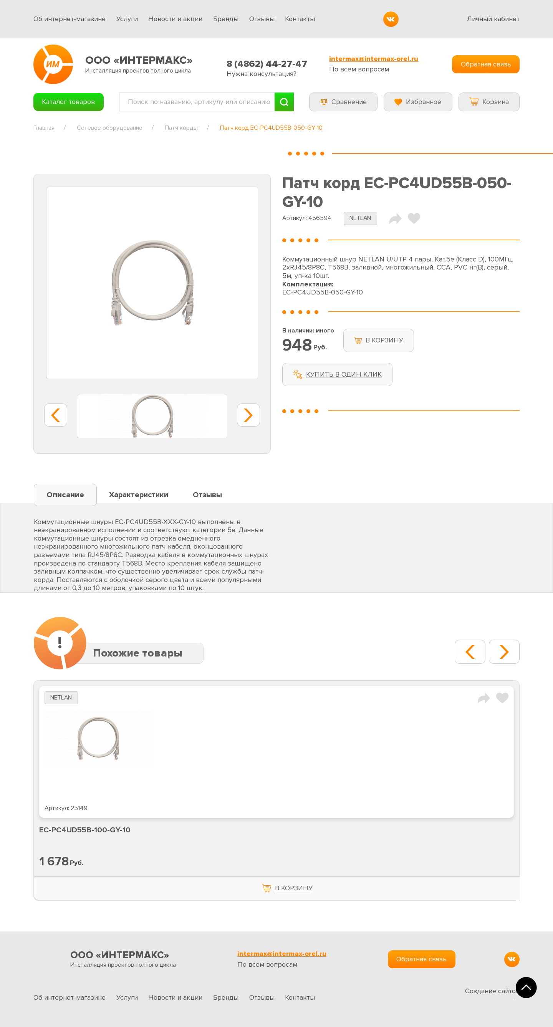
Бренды (225, 19)
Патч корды (181, 128)
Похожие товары (137, 653)
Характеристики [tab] (138, 494)
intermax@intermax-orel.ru (373, 59)
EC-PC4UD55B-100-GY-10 (85, 830)
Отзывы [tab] (207, 494)
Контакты (300, 19)
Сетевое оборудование (109, 128)
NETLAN (360, 218)
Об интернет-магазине (69, 19)
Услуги (127, 19)
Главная (44, 128)
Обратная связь (486, 64)
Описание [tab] (65, 494)
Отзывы (262, 19)
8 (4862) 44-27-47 (267, 63)
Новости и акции (175, 19)
